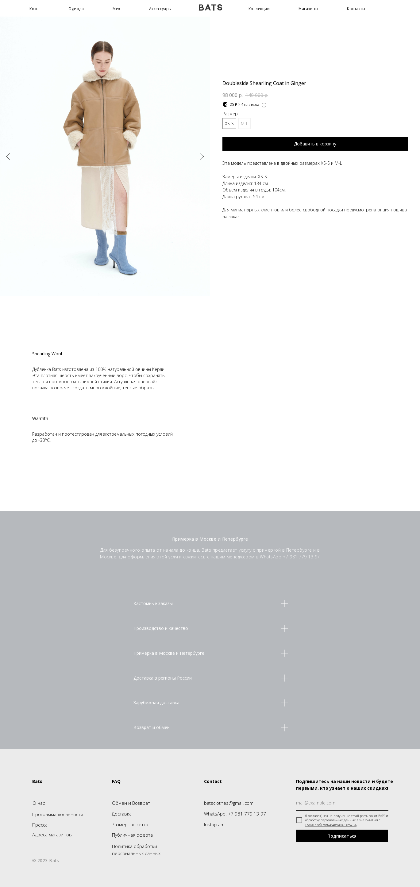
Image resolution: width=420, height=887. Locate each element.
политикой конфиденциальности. (330, 824)
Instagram (214, 824)
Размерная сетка (130, 824)
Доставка (122, 814)
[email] (342, 803)
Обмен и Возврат (131, 803)
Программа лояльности (57, 814)
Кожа (34, 8)
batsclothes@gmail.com (228, 803)
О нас (39, 803)
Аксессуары (160, 8)
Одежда (76, 8)
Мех (116, 8)
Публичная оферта (132, 835)
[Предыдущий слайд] (8, 156)
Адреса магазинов (52, 834)
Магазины (308, 8)
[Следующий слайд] (202, 156)
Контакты (356, 8)
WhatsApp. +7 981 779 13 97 (235, 814)
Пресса (40, 825)
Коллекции (259, 8)
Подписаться (341, 836)
